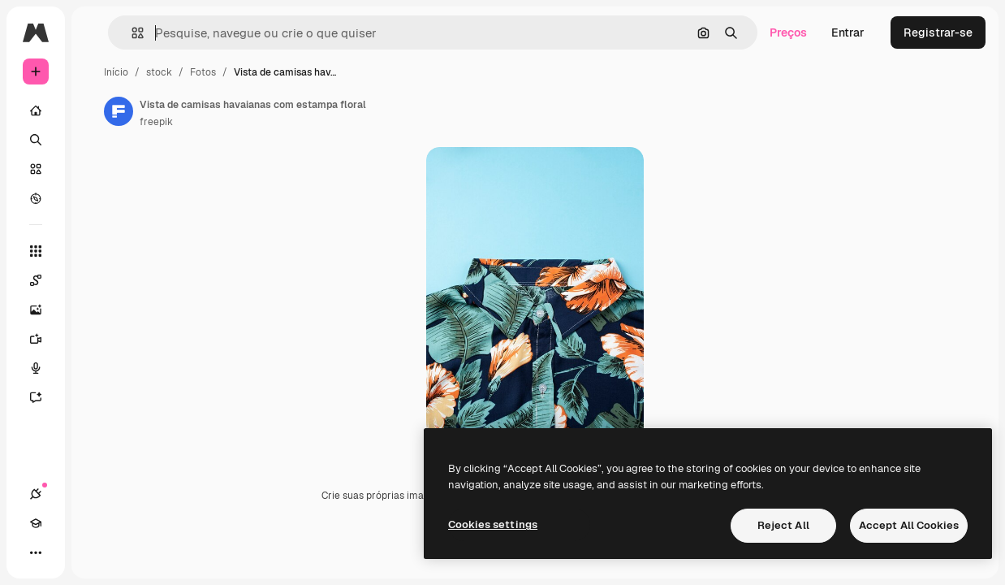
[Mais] (36, 553)
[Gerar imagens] (44, 310)
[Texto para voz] (44, 368)
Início (116, 72)
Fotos (203, 72)
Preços (788, 32)
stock (159, 72)
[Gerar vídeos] (44, 339)
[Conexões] (36, 494)
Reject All (783, 525)
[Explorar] (36, 198)
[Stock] (36, 169)
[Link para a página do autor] (118, 111)
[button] (131, 33)
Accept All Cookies (909, 525)
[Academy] (36, 523)
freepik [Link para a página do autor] (156, 121)
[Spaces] (44, 280)
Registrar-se (938, 32)
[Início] (36, 111)
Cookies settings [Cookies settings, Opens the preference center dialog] (492, 524)
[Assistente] (44, 397)
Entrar (848, 32)
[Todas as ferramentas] (36, 251)
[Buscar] (36, 140)
